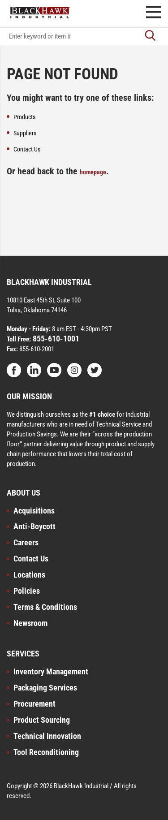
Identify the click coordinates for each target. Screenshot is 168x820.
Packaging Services (45, 687)
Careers (26, 542)
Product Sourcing (41, 720)
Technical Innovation (47, 736)
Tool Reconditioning (46, 752)
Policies (26, 591)
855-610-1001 (55, 338)
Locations (29, 574)
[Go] (150, 36)
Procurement (34, 703)
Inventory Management (50, 671)
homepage (93, 172)
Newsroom (30, 623)
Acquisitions (34, 510)
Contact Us (30, 558)
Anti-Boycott (34, 526)
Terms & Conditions (45, 607)
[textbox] (84, 36)
